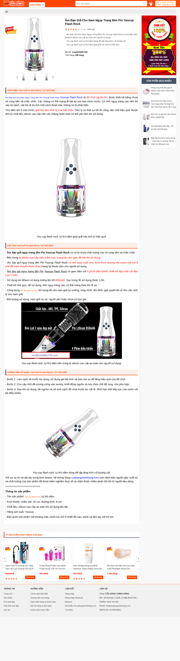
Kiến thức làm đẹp (11, 606)
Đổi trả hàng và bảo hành (41, 606)
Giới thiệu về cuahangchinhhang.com (80, 606)
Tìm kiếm (69, 610)
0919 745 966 (168, 3)
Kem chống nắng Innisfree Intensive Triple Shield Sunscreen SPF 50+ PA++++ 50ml (88, 568)
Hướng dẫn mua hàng (40, 598)
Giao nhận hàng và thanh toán (43, 602)
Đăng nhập (69, 594)
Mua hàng (30, 577)
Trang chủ (8, 594)
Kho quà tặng (9, 602)
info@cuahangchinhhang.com (118, 606)
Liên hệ (7, 610)
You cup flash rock (32, 497)
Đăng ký (68, 602)
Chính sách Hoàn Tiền (40, 610)
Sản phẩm (8, 598)
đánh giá (91, 29)
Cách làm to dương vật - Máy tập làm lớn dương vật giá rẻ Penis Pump (20, 568)
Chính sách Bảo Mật (39, 594)
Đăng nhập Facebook (74, 598)
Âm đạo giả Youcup (29, 290)
